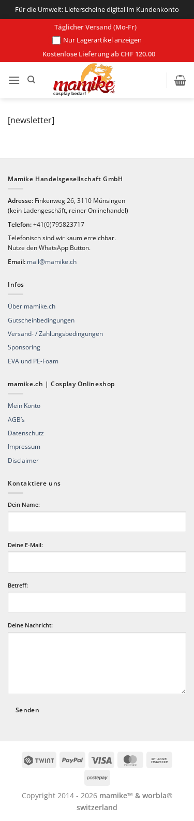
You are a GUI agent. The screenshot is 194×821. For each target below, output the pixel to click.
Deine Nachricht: (30, 625)
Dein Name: (24, 504)
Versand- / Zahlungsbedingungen (55, 333)
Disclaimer (23, 460)
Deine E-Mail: (25, 545)
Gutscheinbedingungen (41, 320)
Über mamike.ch (31, 306)
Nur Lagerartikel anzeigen (97, 40)
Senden (27, 710)
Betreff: (18, 585)
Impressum (24, 446)
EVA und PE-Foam (33, 361)
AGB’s (16, 419)
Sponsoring (24, 347)
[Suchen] (31, 80)
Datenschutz (26, 433)
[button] (14, 80)
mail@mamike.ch (52, 261)
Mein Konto (24, 405)
